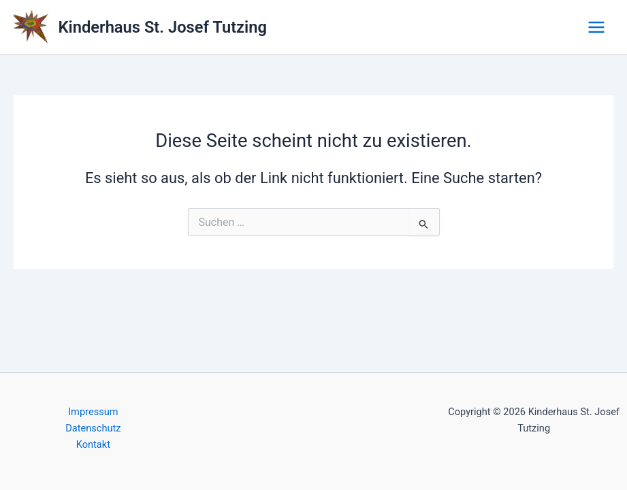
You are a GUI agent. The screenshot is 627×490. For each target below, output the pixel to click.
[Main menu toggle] (596, 27)
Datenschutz (92, 428)
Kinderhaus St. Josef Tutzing (163, 27)
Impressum (93, 412)
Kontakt (93, 444)
